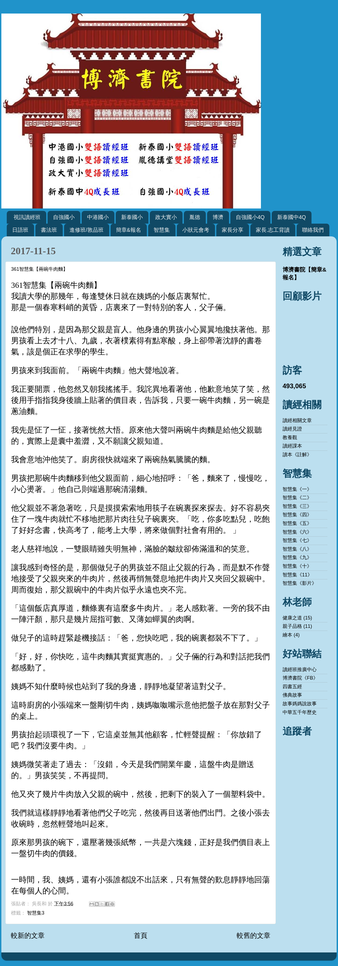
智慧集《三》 (297, 506)
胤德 (194, 217)
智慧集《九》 (297, 557)
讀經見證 (292, 429)
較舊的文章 (253, 935)
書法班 (49, 230)
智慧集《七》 (297, 540)
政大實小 (166, 217)
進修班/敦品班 (86, 230)
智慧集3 (35, 913)
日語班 (20, 230)
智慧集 (162, 230)
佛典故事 (292, 695)
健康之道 (292, 618)
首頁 (140, 935)
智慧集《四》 (297, 514)
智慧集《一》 (297, 489)
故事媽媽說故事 (300, 703)
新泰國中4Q (291, 217)
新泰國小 (132, 217)
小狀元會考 (195, 230)
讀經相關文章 (297, 420)
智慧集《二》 (297, 497)
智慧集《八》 (297, 549)
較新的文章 (28, 935)
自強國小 (64, 217)
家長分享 (232, 230)
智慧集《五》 (297, 523)
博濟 (218, 217)
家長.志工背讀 (273, 230)
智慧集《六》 (297, 532)
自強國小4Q (250, 217)
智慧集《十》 (297, 566)
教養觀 (290, 437)
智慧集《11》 (297, 574)
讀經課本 (292, 446)
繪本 (287, 635)
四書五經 (292, 686)
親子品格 (292, 626)
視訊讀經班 (27, 217)
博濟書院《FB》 (300, 678)
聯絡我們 (313, 230)
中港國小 (98, 217)
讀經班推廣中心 (300, 669)
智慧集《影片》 (300, 583)
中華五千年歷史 (300, 712)
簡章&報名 (128, 230)
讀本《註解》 (297, 454)
